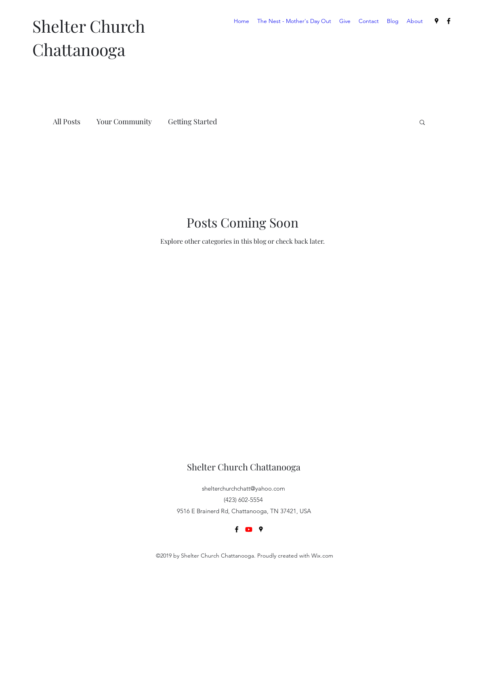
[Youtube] (249, 529)
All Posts (66, 121)
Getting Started (192, 121)
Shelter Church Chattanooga (243, 467)
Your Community (124, 121)
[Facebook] (449, 21)
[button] (422, 123)
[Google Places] (437, 21)
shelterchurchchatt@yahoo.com (243, 488)
